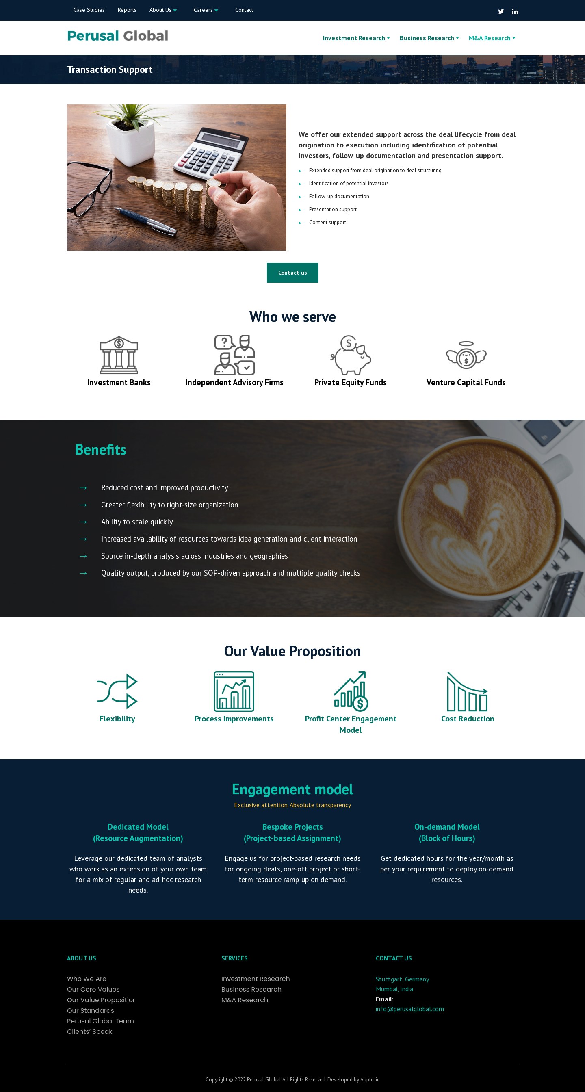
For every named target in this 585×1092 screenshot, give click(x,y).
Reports (127, 9)
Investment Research (354, 38)
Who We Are (86, 979)
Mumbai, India (394, 989)
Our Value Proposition (102, 1000)
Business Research (427, 38)
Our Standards (90, 1011)
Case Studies (89, 9)
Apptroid (370, 1079)
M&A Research (490, 38)
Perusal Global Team (100, 1021)
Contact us (292, 272)
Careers (206, 10)
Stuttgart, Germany (402, 979)
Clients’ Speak (90, 1032)
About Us (163, 10)
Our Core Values (93, 989)
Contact (244, 9)
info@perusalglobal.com (410, 1009)
